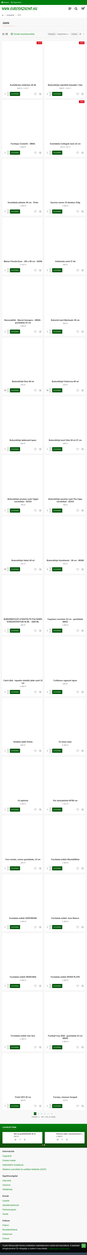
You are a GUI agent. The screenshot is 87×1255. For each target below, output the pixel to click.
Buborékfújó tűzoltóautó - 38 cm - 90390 (65, 564)
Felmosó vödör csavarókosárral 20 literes (70, 1134)
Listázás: (74, 37)
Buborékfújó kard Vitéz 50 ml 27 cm (65, 443)
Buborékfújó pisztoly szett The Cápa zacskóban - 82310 (65, 503)
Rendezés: (39, 37)
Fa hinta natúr (65, 745)
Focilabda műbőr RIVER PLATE (65, 980)
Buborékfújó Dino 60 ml (23, 385)
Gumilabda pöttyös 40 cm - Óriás (23, 206)
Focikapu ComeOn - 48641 (23, 147)
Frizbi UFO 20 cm (23, 1100)
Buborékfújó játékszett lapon (23, 443)
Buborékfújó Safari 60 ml (23, 564)
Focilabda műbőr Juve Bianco (65, 921)
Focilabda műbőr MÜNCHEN (23, 980)
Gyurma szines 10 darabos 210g (65, 206)
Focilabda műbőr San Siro (23, 1039)
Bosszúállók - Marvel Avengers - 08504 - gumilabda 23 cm (22, 324)
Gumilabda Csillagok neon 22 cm (65, 147)
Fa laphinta (23, 804)
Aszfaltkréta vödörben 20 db (23, 88)
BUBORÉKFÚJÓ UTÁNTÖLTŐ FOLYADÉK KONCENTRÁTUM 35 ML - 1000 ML (23, 623)
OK (83, 1246)
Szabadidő (10, 15)
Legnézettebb (9, 1127)
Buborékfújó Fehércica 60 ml (65, 385)
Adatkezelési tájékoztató (58, 1248)
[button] (42, 1145)
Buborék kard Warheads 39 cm (65, 323)
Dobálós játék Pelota (23, 745)
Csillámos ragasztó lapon (65, 684)
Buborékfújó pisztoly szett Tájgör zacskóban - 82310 (23, 503)
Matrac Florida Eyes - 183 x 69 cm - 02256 (23, 265)
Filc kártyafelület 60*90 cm (65, 804)
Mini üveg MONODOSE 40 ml (25, 1134)
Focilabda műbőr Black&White (65, 863)
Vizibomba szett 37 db (65, 265)
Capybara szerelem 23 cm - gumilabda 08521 (65, 623)
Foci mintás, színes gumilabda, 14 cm (23, 863)
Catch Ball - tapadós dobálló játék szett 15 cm (22, 685)
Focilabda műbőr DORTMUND (23, 921)
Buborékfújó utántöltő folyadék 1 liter (65, 88)
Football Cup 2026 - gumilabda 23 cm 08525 (65, 1040)
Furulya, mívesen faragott (65, 1100)
